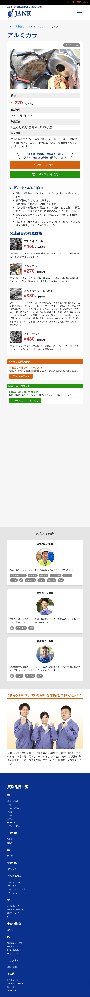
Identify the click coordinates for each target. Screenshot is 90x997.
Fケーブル (30, 676)
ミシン (13, 580)
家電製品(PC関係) (18, 575)
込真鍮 (10, 843)
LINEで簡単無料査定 (47, 174)
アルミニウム (35, 26)
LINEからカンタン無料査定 (25, 400)
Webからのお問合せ (47, 165)
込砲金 (10, 839)
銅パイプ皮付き (13, 801)
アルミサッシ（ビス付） (17, 889)
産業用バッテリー (14, 913)
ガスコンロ (55, 575)
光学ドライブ (12, 947)
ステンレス (30, 580)
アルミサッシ (12, 893)
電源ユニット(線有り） (16, 943)
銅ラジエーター (13, 980)
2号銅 (9, 815)
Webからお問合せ (21, 376)
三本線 (10, 819)
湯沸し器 (51, 580)
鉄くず (10, 856)
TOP (9, 26)
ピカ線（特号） (13, 808)
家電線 (10, 805)
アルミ (41, 580)
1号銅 (9, 812)
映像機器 (43, 575)
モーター (10, 994)
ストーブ (67, 575)
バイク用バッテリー (15, 906)
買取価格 (20, 26)
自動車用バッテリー (15, 910)
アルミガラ (11, 886)
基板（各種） (12, 967)
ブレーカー (11, 991)
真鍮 (60, 580)
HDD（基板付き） (14, 950)
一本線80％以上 (13, 826)
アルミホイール (13, 882)
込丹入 (10, 930)
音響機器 (32, 575)
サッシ (19, 676)
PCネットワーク (13, 954)
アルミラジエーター (15, 984)
